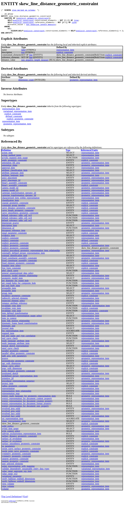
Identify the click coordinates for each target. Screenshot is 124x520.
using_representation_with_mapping (18, 471)
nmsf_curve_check (10, 353)
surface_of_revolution (12, 443)
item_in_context (9, 323)
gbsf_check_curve (10, 275)
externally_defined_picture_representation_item (23, 257)
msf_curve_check (10, 343)
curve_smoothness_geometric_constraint (20, 217)
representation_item (65, 54)
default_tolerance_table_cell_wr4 (17, 222)
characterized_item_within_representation (20, 202)
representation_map (11, 398)
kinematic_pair (8, 330)
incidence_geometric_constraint (16, 300)
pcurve (5, 363)
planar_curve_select (11, 370)
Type (68, 155)
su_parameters (8, 450)
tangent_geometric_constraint (15, 463)
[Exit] (25, 501)
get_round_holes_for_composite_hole (19, 287)
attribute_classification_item (14, 175)
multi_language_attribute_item (15, 345)
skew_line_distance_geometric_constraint (30, 17)
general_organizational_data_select (17, 277)
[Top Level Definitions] (11, 501)
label (23, 54)
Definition (6, 155)
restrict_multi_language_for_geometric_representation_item (29, 400)
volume (5, 493)
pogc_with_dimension (12, 373)
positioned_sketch (10, 378)
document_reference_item (13, 235)
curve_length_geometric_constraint (18, 215)
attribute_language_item (13, 177)
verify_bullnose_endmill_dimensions (18, 486)
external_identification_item (14, 260)
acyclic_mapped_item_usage (15, 162)
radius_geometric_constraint (14, 390)
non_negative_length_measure (40, 27)
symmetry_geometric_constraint (16, 458)
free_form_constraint (11, 272)
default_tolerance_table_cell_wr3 (17, 220)
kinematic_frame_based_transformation (19, 328)
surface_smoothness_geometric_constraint (21, 448)
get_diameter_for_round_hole (15, 285)
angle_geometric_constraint (14, 165)
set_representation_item (12, 423)
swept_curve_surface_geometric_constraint (21, 453)
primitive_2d (8, 383)
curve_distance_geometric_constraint (18, 212)
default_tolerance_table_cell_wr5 (17, 225)
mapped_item (8, 338)
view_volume (8, 488)
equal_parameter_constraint (14, 237)
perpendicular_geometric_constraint (18, 365)
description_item (9, 230)
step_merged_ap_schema (23, 10)
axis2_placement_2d (11, 185)
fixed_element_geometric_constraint (18, 267)
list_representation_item (13, 335)
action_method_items (11, 160)
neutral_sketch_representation (15, 350)
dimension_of (8, 232)
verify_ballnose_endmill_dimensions (18, 483)
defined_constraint (14, 121)
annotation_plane (9, 170)
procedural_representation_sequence (18, 385)
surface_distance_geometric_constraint (19, 440)
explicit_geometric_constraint (33, 20)
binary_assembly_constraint (14, 187)
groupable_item (9, 292)
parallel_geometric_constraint (15, 355)
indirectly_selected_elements (15, 303)
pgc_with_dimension (11, 368)
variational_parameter (11, 481)
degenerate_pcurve (10, 227)
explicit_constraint (23, 22)
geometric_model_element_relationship (19, 280)
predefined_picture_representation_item (20, 380)
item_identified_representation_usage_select (22, 320)
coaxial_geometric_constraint (15, 207)
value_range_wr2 (9, 478)
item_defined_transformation (15, 318)
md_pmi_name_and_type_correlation (18, 340)
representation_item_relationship (16, 395)
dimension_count (26, 84)
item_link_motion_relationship (16, 325)
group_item (7, 298)
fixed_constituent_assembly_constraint (19, 262)
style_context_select (11, 435)
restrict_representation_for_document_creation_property (27, 405)
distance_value (15, 27)
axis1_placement (9, 182)
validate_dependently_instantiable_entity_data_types (25, 473)
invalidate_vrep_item (11, 310)
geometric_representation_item (84, 84)
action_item (7, 157)
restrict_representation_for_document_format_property (26, 408)
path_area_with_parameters (14, 360)
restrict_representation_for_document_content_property (27, 403)
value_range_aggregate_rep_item (17, 476)
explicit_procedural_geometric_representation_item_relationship (31, 255)
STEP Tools (12, 505)
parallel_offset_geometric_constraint (18, 358)
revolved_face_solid (11, 418)
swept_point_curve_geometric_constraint (20, 456)
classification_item (10, 205)
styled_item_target (10, 433)
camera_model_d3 (10, 195)
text (23, 57)
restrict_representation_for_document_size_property (25, 410)
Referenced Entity (89, 155)
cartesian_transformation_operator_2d (19, 197)
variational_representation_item (17, 116)
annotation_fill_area (11, 167)
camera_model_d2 (10, 192)
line (76, 22)
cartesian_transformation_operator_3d (19, 200)
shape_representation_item (14, 425)
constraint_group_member (13, 210)
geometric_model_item (12, 282)
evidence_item (8, 240)
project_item (7, 388)
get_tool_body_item (11, 290)
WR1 (9, 32)
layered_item (8, 333)
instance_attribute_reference (14, 308)
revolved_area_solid (11, 413)
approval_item (8, 172)
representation (8, 393)
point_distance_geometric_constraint (18, 375)
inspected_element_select (13, 305)
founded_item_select (11, 270)
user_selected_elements (12, 468)
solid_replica (8, 430)
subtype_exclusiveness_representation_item (21, 438)
